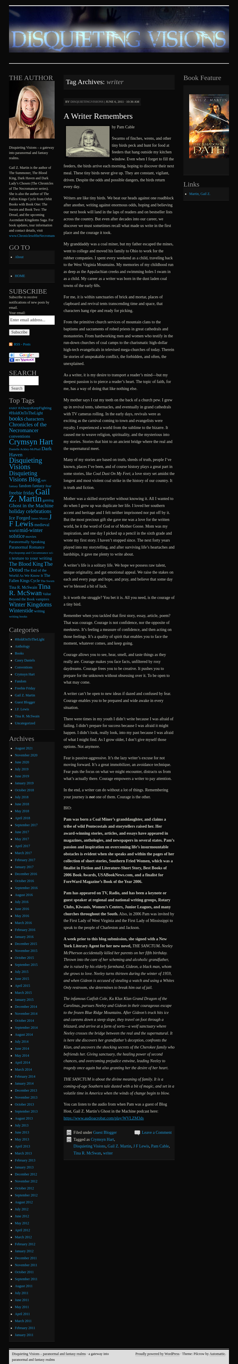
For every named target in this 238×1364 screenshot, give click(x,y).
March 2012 (23, 1237)
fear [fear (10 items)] (48, 486)
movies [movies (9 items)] (31, 537)
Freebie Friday (25, 688)
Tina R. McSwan (87, 1153)
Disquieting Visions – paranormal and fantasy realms (49, 1354)
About (19, 257)
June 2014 (22, 1048)
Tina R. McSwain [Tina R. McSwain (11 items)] (23, 587)
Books (19, 653)
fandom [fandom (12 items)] (25, 485)
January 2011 (24, 1335)
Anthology (22, 646)
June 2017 (22, 832)
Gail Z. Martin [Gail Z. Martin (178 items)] (29, 495)
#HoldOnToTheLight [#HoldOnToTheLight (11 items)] (26, 413)
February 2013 (25, 1160)
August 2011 (24, 1286)
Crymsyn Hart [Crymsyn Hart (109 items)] (31, 441)
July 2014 (21, 1042)
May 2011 (22, 1307)
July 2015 (21, 972)
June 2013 (22, 1132)
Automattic (217, 1354)
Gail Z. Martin (119, 1146)
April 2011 (22, 1314)
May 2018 (22, 811)
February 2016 (25, 930)
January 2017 (24, 867)
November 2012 (26, 1181)
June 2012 (22, 1216)
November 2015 (26, 951)
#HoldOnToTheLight (29, 639)
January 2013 (24, 1167)
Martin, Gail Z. (199, 194)
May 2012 (22, 1223)
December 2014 (26, 1007)
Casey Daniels (25, 660)
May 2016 (22, 916)
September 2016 (26, 888)
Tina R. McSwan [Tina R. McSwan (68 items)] (30, 590)
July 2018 (21, 797)
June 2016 (22, 909)
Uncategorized (25, 723)
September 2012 (26, 1195)
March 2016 (23, 923)
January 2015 (24, 1000)
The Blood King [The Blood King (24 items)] (26, 564)
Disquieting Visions (90, 1146)
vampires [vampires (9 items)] (42, 599)
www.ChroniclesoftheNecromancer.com (37, 236)
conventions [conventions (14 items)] (19, 436)
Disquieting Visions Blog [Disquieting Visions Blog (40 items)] (24, 476)
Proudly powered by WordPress (157, 1354)
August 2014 (24, 1035)
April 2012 (22, 1230)
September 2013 (26, 1111)
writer (108, 1153)
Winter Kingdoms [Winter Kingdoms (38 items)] (30, 604)
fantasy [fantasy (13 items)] (38, 485)
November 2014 (26, 1014)
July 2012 (21, 1209)
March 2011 (23, 1321)
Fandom (20, 681)
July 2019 (21, 769)
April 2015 (22, 986)
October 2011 (24, 1272)
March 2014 (23, 1069)
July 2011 (21, 1293)
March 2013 (23, 1153)
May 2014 (22, 1055)
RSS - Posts (22, 344)
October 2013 (24, 1104)
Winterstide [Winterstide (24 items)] (21, 610)
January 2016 (24, 937)
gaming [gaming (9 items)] (48, 500)
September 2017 (26, 825)
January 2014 (24, 1083)
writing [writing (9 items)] (39, 611)
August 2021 (24, 748)
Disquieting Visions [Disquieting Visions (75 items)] (25, 463)
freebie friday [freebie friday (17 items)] (21, 492)
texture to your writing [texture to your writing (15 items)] (32, 558)
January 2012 (24, 1251)
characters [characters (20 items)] (34, 419)
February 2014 (25, 1076)
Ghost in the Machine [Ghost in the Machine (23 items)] (31, 505)
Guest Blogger (105, 1132)
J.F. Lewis (22, 709)
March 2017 (23, 853)
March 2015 (23, 993)
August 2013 (24, 1118)
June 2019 (22, 776)
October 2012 (24, 1188)
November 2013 (26, 1097)
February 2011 (25, 1328)
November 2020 (26, 755)
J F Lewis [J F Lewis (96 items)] (30, 520)
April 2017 (22, 846)
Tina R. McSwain (27, 716)
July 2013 (21, 1125)
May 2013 (22, 1139)
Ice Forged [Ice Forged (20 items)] (19, 518)
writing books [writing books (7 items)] (18, 616)
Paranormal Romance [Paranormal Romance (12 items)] (26, 547)
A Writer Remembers (98, 115)
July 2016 (21, 902)
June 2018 (22, 804)
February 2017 (25, 860)
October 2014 (24, 1021)
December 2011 (26, 1258)
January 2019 (24, 783)
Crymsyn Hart (102, 1139)
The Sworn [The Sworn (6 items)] (47, 581)
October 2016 (24, 881)
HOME (20, 276)
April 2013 (22, 1146)
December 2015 (26, 944)
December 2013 (26, 1090)
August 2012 (24, 1202)
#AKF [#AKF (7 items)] (13, 408)
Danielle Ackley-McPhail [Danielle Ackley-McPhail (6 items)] (25, 449)
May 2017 (22, 839)
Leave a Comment (157, 1132)
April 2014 (22, 1062)
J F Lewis (141, 1146)
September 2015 (26, 965)
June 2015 (22, 979)
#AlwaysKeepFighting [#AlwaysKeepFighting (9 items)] (34, 408)
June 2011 (22, 1300)
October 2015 (24, 958)
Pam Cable (160, 1146)
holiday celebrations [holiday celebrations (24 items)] (30, 511)
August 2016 (24, 895)
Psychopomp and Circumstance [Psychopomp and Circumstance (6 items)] (28, 552)
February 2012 (25, 1244)
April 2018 (22, 818)
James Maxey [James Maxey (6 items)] (39, 518)
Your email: (17, 313)
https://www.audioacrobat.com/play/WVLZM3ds (104, 1118)
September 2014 (26, 1028)
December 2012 (26, 1174)
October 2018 (24, 790)
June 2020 (22, 762)
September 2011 (26, 1279)
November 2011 (26, 1265)
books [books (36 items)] (16, 418)
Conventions (24, 667)
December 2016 (26, 874)
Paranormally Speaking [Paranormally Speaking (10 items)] (27, 542)
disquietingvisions (86, 101)
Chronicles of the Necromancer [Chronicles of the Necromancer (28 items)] (27, 427)
